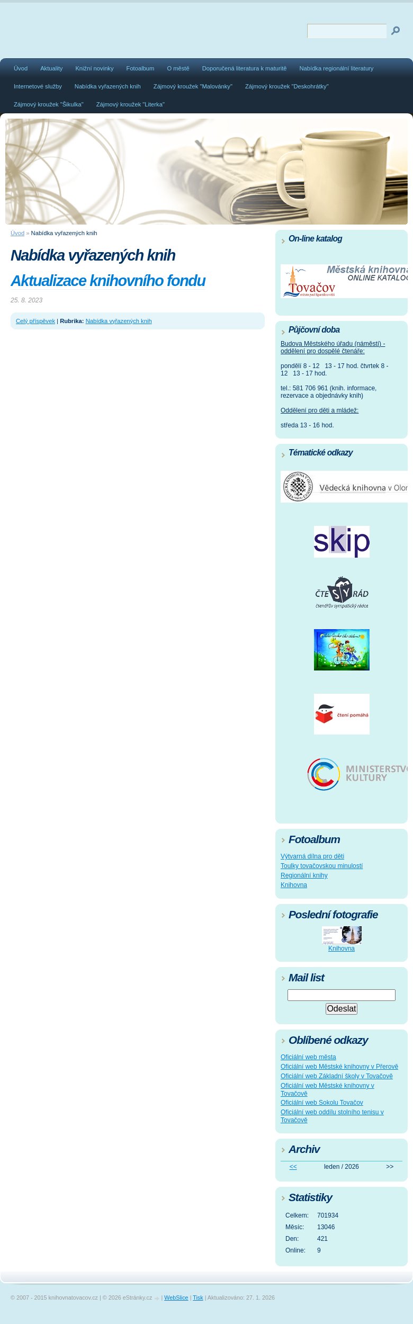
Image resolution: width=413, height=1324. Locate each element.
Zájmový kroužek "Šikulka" (49, 104)
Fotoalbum (141, 68)
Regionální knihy (304, 875)
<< (293, 1166)
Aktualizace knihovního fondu (108, 280)
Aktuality (51, 68)
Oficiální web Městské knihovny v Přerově (339, 1066)
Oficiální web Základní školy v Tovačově (337, 1076)
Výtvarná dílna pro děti (312, 856)
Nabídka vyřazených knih (108, 86)
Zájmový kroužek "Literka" (130, 104)
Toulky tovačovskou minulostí (322, 866)
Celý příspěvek (35, 321)
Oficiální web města (308, 1057)
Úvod (21, 68)
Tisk (198, 1297)
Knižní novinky (94, 68)
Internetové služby (38, 86)
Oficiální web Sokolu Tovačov (322, 1102)
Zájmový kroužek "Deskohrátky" (287, 86)
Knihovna (294, 885)
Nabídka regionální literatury (337, 68)
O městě (178, 68)
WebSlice (176, 1297)
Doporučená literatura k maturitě (244, 68)
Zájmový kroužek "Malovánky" (193, 86)
